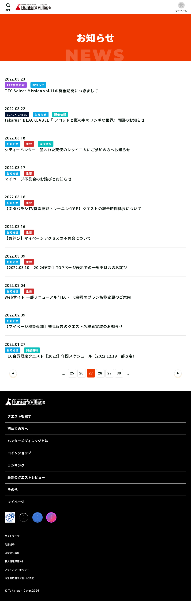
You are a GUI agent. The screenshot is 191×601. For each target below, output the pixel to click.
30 (119, 373)
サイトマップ (12, 536)
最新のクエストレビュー (26, 477)
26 (81, 373)
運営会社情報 (12, 553)
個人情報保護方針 (14, 561)
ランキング (16, 465)
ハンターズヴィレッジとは (27, 440)
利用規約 (10, 544)
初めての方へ (17, 428)
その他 (12, 489)
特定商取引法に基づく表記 (19, 578)
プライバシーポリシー (17, 569)
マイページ (16, 501)
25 (72, 373)
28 (100, 373)
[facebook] (37, 517)
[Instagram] (51, 517)
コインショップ (19, 453)
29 (109, 373)
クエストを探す (19, 416)
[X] (24, 517)
